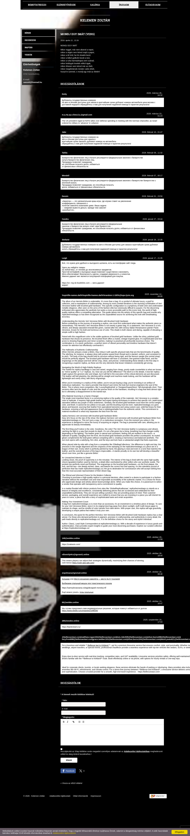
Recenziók (30, 40)
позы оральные (86, 592)
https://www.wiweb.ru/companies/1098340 (80, 611)
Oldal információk (80, 796)
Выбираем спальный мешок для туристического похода (87, 583)
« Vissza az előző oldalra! (71, 783)
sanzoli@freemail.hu (32, 82)
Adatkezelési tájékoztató (59, 796)
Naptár (29, 47)
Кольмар (66, 579)
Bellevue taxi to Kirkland (98, 645)
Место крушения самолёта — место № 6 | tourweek (97, 579)
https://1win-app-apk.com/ (83, 563)
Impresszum (96, 796)
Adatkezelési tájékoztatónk (64, 833)
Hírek (28, 33)
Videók (28, 54)
